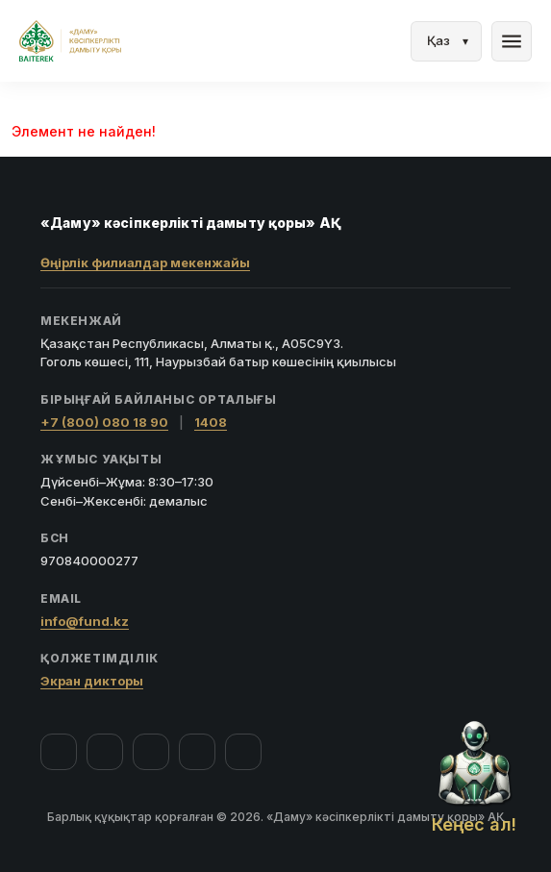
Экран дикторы (91, 680)
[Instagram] (105, 752)
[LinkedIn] (243, 752)
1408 (210, 422)
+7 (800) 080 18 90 (104, 422)
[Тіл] (446, 41)
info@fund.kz (84, 621)
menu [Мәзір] (511, 41)
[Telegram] (197, 752)
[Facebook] (58, 752)
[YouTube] (151, 752)
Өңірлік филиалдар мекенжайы (145, 262)
